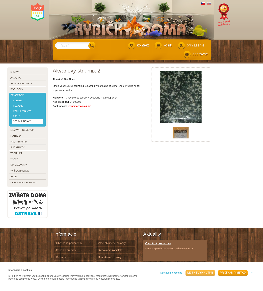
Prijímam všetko (233, 272)
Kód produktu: (61, 102)
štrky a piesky (22, 121)
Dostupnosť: (60, 106)
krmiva (14, 71)
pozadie (18, 106)
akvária (15, 77)
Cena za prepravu (66, 250)
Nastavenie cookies (171, 272)
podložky (16, 89)
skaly (16, 116)
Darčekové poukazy (110, 257)
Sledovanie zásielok (110, 250)
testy (14, 159)
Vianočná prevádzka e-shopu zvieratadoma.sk (169, 246)
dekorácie (17, 95)
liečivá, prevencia (22, 130)
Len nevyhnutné (200, 272)
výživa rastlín (19, 170)
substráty (17, 147)
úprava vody (18, 165)
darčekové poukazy (23, 182)
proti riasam (18, 141)
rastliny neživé (22, 111)
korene (17, 100)
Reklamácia (63, 257)
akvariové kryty (21, 83)
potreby (16, 135)
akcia (13, 176)
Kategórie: (58, 97)
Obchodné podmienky (69, 243)
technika (16, 153)
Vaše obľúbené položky (112, 243)
